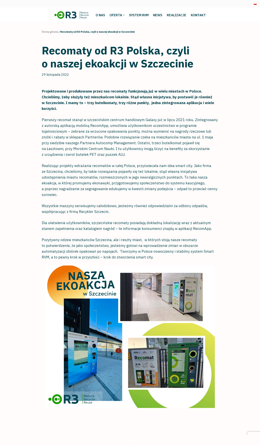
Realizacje (176, 15)
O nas (100, 15)
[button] (124, 15)
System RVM (139, 15)
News (157, 15)
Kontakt (198, 15)
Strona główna (50, 31)
